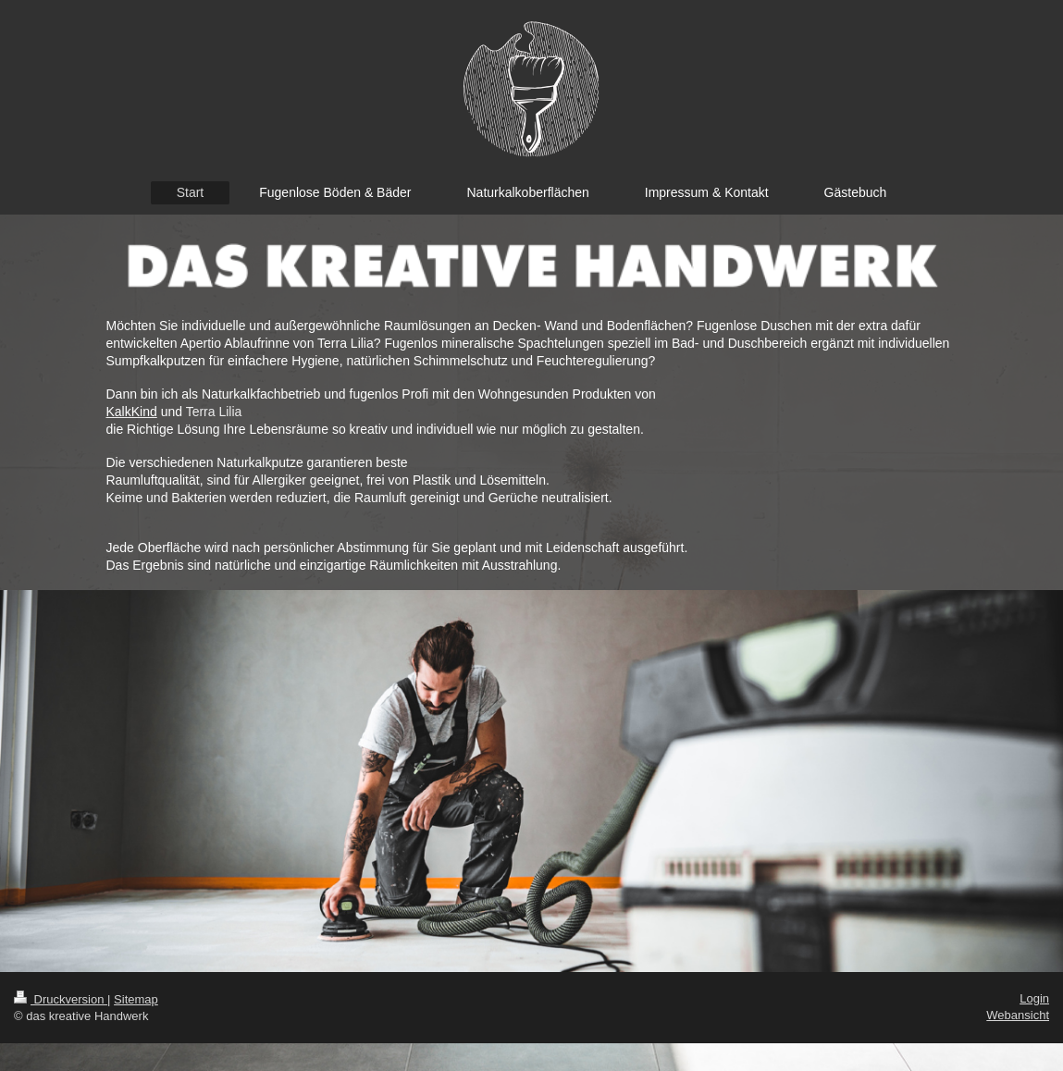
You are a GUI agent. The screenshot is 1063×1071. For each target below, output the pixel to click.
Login (1034, 998)
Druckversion (60, 999)
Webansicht (1017, 1015)
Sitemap (136, 999)
